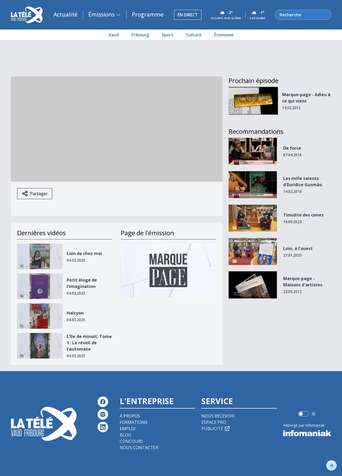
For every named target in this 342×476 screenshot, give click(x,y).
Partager (35, 193)
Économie (224, 35)
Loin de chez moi (84, 253)
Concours (131, 441)
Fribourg (140, 35)
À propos (130, 416)
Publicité (215, 428)
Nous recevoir (217, 416)
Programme (147, 14)
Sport (167, 35)
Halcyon (75, 313)
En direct (187, 15)
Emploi (128, 428)
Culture (193, 35)
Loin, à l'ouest (298, 248)
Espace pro (213, 422)
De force (292, 148)
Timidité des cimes (303, 215)
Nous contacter (139, 447)
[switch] (303, 413)
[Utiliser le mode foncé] (313, 413)
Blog (125, 435)
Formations (133, 422)
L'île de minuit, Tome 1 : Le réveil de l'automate (89, 342)
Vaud (114, 35)
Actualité (66, 14)
